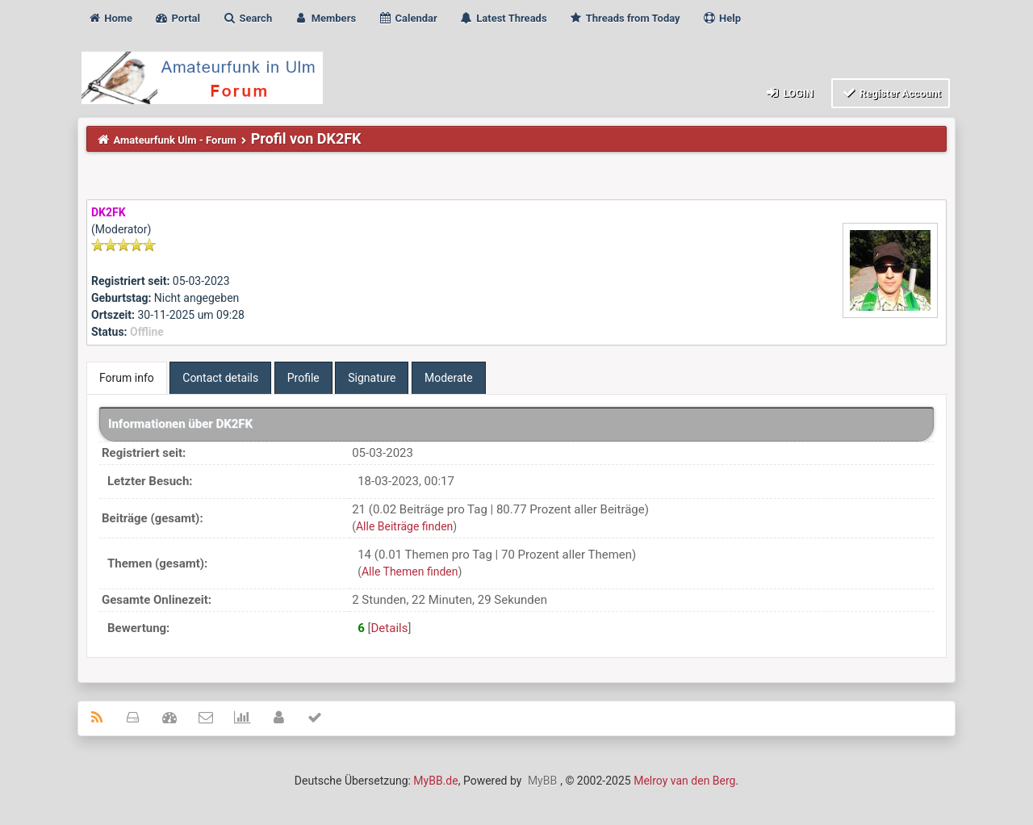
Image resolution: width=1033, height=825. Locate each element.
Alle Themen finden (410, 571)
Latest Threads (503, 18)
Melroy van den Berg (684, 780)
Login (788, 92)
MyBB (542, 780)
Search (247, 18)
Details (389, 628)
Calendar (407, 18)
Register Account (890, 92)
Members (325, 18)
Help (721, 18)
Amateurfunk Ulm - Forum (175, 140)
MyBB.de (435, 780)
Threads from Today (624, 18)
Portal (177, 18)
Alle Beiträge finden (404, 526)
